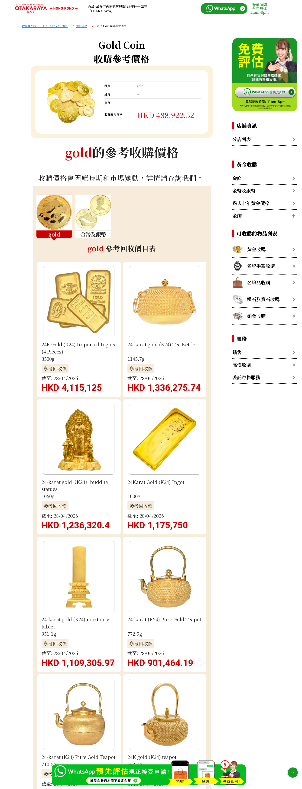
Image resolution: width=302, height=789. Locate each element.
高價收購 (241, 364)
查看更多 (121, 354)
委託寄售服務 (246, 377)
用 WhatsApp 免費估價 (121, 567)
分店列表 (241, 139)
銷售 (237, 352)
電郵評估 (121, 597)
